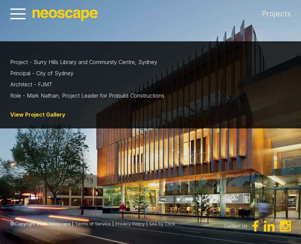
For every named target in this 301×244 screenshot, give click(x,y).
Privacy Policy (130, 223)
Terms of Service (93, 223)
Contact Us (235, 225)
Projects (286, 13)
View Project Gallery (37, 114)
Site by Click (162, 223)
